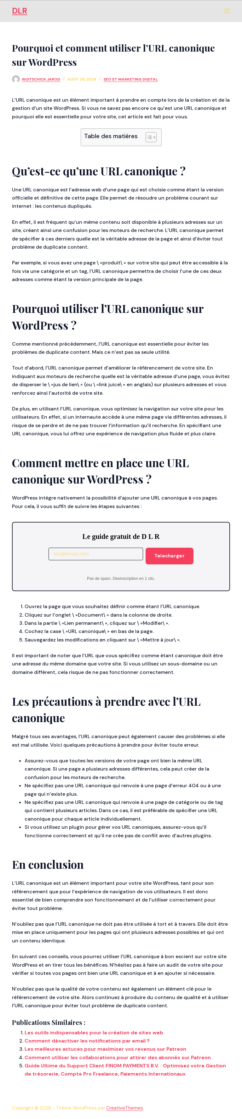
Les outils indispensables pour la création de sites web (94, 1032)
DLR (19, 11)
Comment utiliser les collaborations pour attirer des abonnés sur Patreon (118, 1057)
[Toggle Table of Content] (148, 137)
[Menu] (227, 11)
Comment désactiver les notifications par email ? (87, 1040)
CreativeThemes (124, 1108)
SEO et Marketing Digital (131, 79)
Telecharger (169, 556)
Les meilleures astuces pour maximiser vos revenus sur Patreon (105, 1049)
